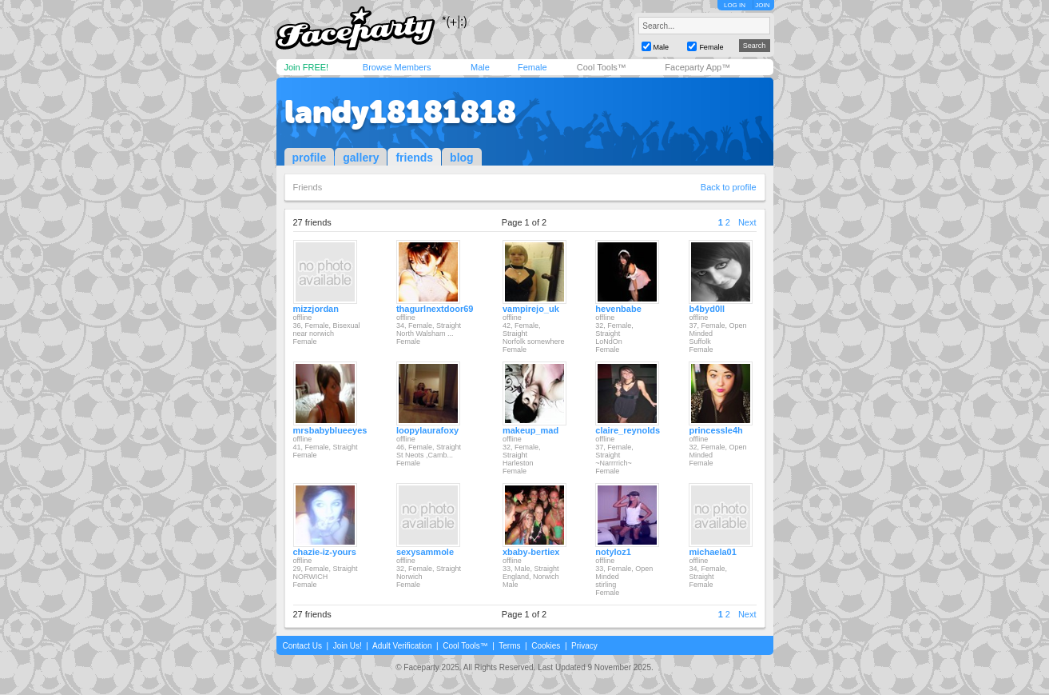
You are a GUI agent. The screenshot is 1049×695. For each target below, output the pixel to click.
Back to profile (729, 187)
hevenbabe (618, 309)
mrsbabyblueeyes (330, 430)
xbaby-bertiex (531, 552)
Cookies (545, 645)
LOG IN (734, 5)
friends (414, 157)
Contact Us (302, 645)
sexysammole (425, 552)
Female (532, 67)
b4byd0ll (707, 309)
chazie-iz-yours (324, 552)
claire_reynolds (627, 430)
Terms (509, 645)
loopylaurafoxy (427, 430)
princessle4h (715, 430)
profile (309, 157)
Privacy (584, 645)
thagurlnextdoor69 (435, 309)
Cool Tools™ (601, 67)
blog (462, 157)
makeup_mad (530, 430)
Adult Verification (402, 645)
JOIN (762, 5)
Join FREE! (306, 67)
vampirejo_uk (531, 309)
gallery (361, 157)
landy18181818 (400, 112)
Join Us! (347, 645)
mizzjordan (316, 309)
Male (480, 67)
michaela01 (712, 552)
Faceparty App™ (697, 67)
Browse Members (397, 67)
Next (747, 222)
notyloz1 (613, 552)
